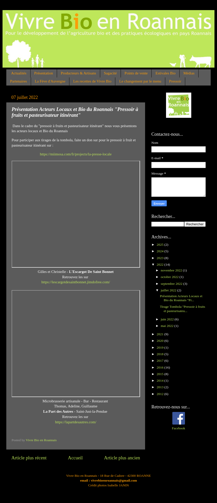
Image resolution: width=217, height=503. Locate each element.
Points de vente (136, 73)
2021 (160, 334)
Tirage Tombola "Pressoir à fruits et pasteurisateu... (182, 309)
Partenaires (18, 81)
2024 (160, 251)
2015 (160, 374)
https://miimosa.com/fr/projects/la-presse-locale (76, 154)
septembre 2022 (172, 284)
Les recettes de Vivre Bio (92, 81)
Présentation (43, 73)
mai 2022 (167, 326)
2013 (160, 387)
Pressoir (175, 81)
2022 (160, 264)
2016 (160, 367)
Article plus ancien (122, 457)
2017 (160, 360)
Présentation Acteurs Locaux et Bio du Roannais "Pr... (181, 298)
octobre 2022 (170, 277)
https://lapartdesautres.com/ (75, 422)
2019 (160, 347)
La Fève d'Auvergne (50, 81)
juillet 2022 (169, 290)
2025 (160, 244)
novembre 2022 (172, 270)
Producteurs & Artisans (78, 73)
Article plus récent (29, 457)
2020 (160, 341)
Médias (189, 73)
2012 (160, 394)
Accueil (75, 457)
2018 (160, 354)
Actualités (18, 73)
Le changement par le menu (140, 81)
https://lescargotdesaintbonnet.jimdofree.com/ (75, 282)
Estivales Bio (165, 73)
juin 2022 (168, 319)
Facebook (178, 428)
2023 (160, 258)
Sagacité (110, 73)
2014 (160, 380)
